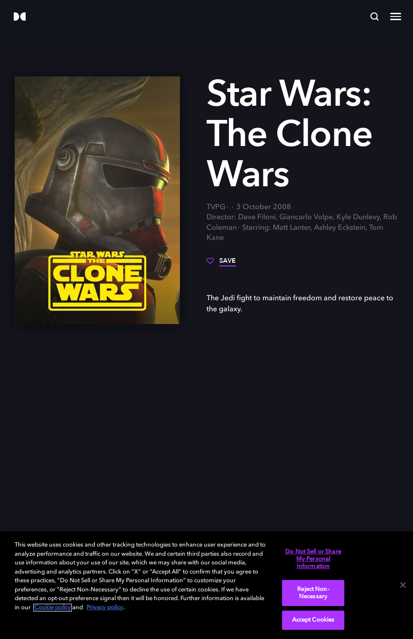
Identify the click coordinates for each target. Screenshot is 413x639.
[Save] (221, 264)
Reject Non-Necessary (313, 593)
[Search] (375, 16)
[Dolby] (19, 17)
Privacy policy (105, 608)
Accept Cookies (313, 620)
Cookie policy (52, 608)
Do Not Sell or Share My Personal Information (313, 559)
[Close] (403, 585)
